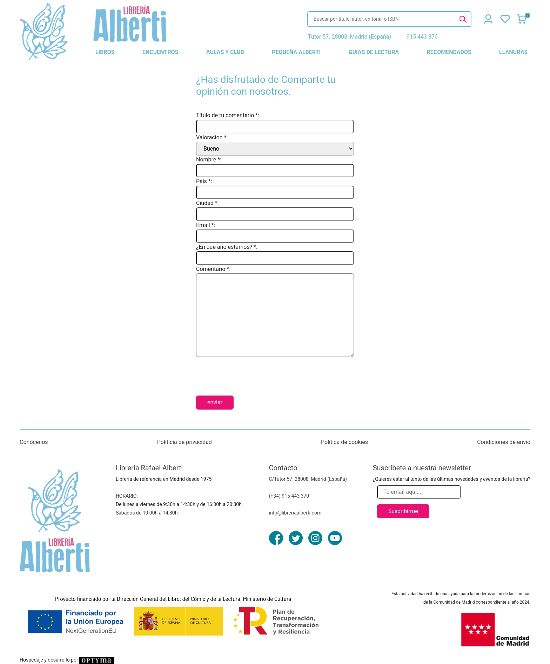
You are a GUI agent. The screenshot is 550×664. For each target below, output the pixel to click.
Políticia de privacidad (184, 442)
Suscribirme (403, 511)
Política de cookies (344, 442)
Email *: (205, 225)
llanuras (513, 52)
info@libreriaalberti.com (295, 513)
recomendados (449, 52)
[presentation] (249, 373)
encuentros (160, 52)
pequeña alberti (296, 52)
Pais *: (204, 181)
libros (105, 52)
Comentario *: (213, 269)
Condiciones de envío (503, 442)
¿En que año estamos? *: (226, 247)
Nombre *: (208, 159)
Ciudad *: (207, 203)
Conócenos (34, 442)
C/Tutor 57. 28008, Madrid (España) (308, 479)
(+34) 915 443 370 (289, 496)
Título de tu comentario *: (227, 115)
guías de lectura (374, 52)
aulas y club (225, 52)
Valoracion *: (212, 137)
